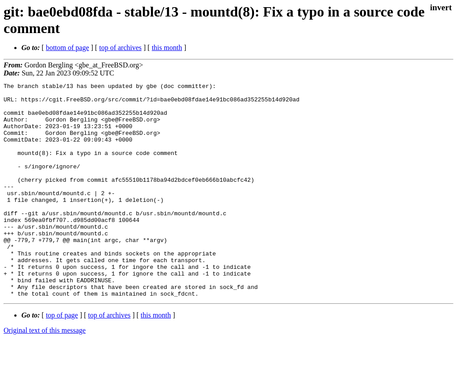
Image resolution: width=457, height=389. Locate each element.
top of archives (120, 47)
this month (167, 47)
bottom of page (67, 47)
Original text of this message (45, 373)
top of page (62, 358)
